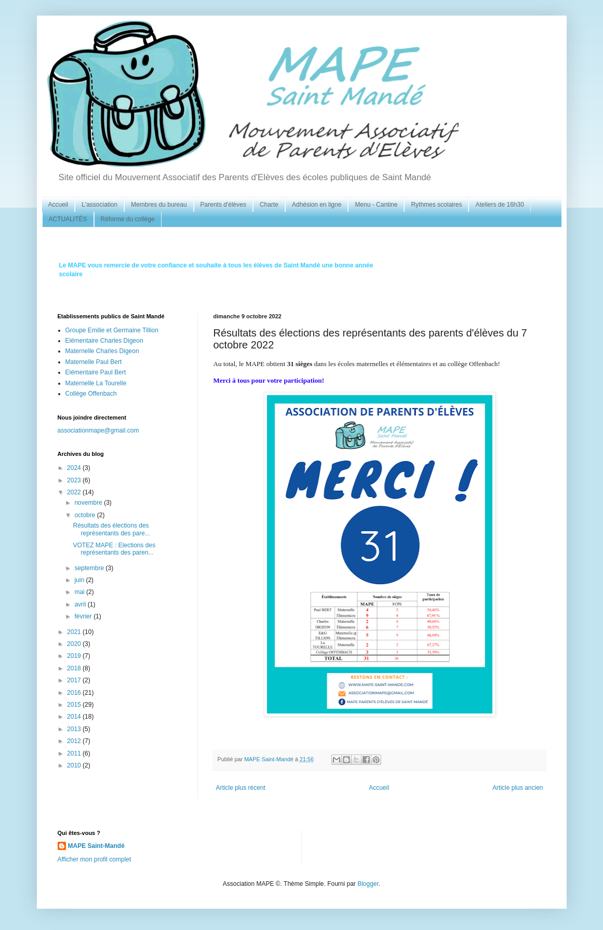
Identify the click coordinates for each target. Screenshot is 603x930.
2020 (75, 644)
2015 (75, 704)
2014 (75, 716)
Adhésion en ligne (316, 204)
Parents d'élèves (223, 204)
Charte (269, 204)
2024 (75, 467)
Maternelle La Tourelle (96, 383)
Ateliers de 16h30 (499, 204)
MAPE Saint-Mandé (96, 846)
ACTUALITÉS (68, 219)
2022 (75, 492)
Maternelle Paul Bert (93, 362)
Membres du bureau (158, 204)
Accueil (58, 204)
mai (80, 592)
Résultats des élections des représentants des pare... (111, 529)
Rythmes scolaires (436, 204)
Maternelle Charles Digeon (102, 351)
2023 (75, 480)
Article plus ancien (517, 787)
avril (80, 604)
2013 (75, 729)
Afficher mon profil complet (94, 859)
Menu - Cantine (376, 204)
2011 (75, 753)
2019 (75, 655)
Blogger (368, 883)
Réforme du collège (128, 219)
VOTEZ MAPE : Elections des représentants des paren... (114, 549)
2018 (75, 668)
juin (80, 580)
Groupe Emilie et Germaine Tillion (111, 330)
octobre (85, 515)
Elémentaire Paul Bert (95, 372)
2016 (75, 692)
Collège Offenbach (91, 393)
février (83, 616)
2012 (75, 741)
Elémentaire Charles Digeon (104, 340)
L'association (99, 204)
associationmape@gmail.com (98, 430)
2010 (75, 765)
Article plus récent (240, 787)
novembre (89, 502)
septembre (89, 568)
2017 (75, 680)
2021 (75, 632)
